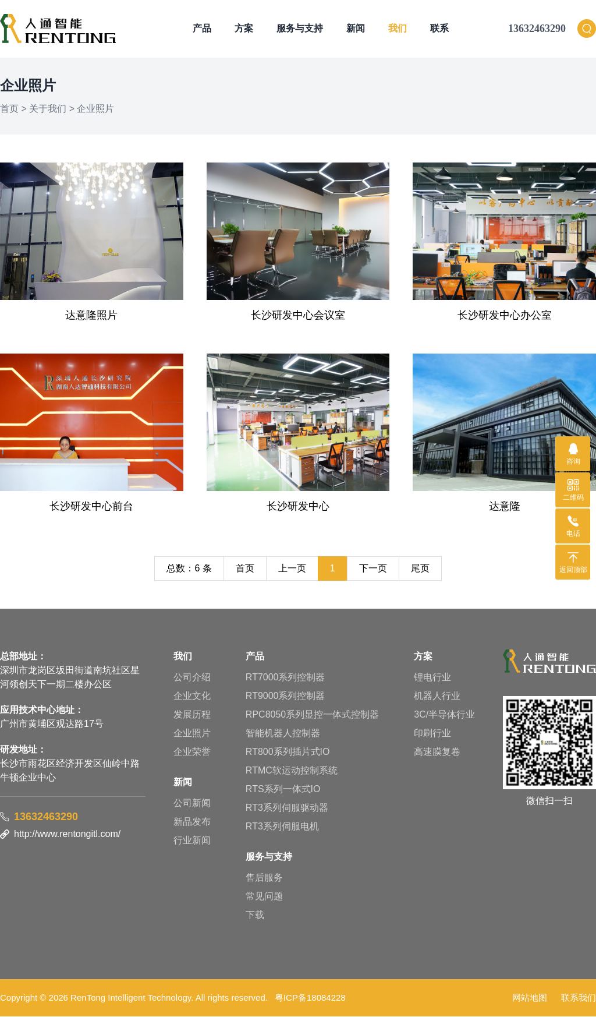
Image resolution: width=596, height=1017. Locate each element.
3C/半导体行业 (444, 715)
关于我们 (47, 109)
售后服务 (264, 878)
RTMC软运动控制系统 (292, 771)
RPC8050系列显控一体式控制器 (312, 715)
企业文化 (192, 696)
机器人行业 (437, 696)
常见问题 (264, 897)
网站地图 (529, 998)
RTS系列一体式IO (283, 789)
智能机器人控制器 (283, 734)
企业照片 (95, 109)
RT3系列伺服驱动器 (287, 808)
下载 (255, 915)
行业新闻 (192, 841)
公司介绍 (192, 678)
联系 (439, 29)
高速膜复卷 (437, 752)
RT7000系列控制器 (285, 678)
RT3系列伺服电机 (282, 827)
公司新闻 (192, 803)
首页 (9, 109)
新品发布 (192, 822)
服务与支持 (299, 29)
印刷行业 (432, 734)
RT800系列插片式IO (288, 752)
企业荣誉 (192, 752)
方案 (244, 29)
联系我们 (578, 998)
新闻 (355, 29)
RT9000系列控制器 (285, 696)
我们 (397, 29)
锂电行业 (432, 678)
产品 (202, 29)
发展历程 (192, 715)
